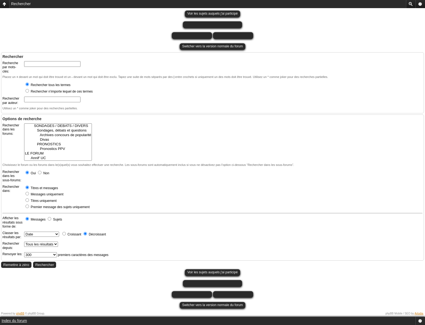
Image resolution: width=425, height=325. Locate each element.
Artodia (419, 313)
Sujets (55, 219)
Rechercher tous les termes (47, 85)
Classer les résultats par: (11, 235)
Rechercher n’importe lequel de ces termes (59, 91)
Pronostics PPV (58, 149)
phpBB (20, 313)
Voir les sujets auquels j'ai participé (212, 13)
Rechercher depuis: (10, 246)
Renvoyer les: (12, 254)
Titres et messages (41, 188)
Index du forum (14, 321)
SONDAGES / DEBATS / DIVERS (58, 126)
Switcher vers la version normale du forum (212, 46)
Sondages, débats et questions (58, 130)
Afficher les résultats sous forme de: (12, 222)
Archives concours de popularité (58, 135)
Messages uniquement (44, 194)
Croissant (71, 234)
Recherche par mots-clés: (10, 67)
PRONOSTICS (58, 144)
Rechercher (21, 4)
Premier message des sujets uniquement (57, 207)
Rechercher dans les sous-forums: (11, 176)
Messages (35, 219)
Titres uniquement (41, 201)
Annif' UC (58, 158)
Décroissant (94, 234)
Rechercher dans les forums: (10, 129)
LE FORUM (58, 153)
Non (43, 173)
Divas (58, 139)
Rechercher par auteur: (10, 101)
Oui (30, 173)
